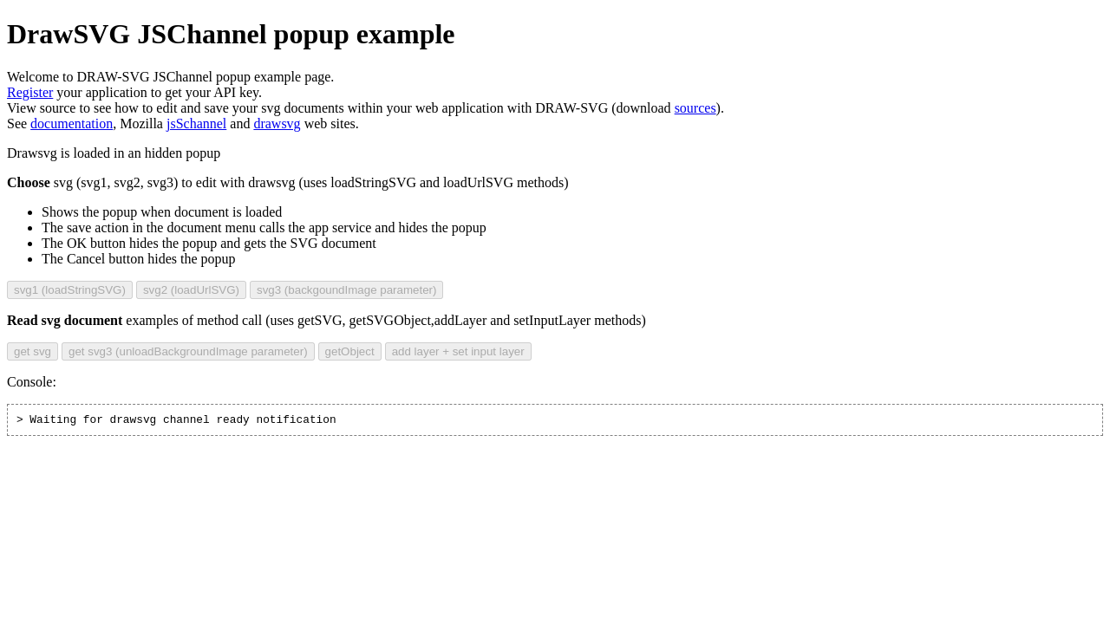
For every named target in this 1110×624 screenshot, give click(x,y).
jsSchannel (196, 123)
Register (30, 92)
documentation (71, 123)
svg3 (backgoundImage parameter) (346, 289)
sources (695, 108)
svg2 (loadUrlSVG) (191, 289)
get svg (32, 351)
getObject (350, 351)
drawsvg (276, 123)
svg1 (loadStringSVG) (70, 289)
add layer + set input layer (458, 351)
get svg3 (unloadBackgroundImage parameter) (188, 351)
